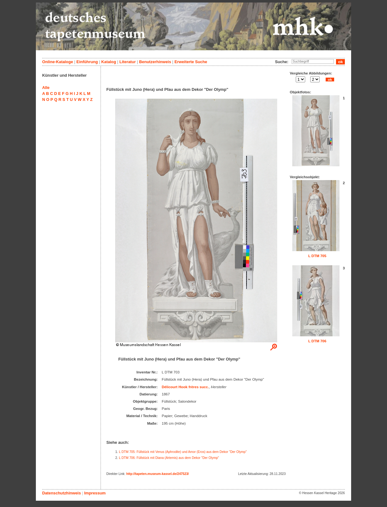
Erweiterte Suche (190, 61)
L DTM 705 (317, 256)
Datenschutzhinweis (61, 493)
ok (330, 79)
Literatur (127, 61)
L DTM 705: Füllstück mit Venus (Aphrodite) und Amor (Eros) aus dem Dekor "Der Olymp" (183, 452)
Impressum (94, 493)
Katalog (108, 61)
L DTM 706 (317, 341)
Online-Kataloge (57, 61)
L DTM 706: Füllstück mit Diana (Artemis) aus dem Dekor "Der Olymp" (169, 458)
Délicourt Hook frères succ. (185, 387)
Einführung (87, 61)
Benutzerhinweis (155, 61)
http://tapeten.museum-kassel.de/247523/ (157, 474)
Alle (45, 87)
